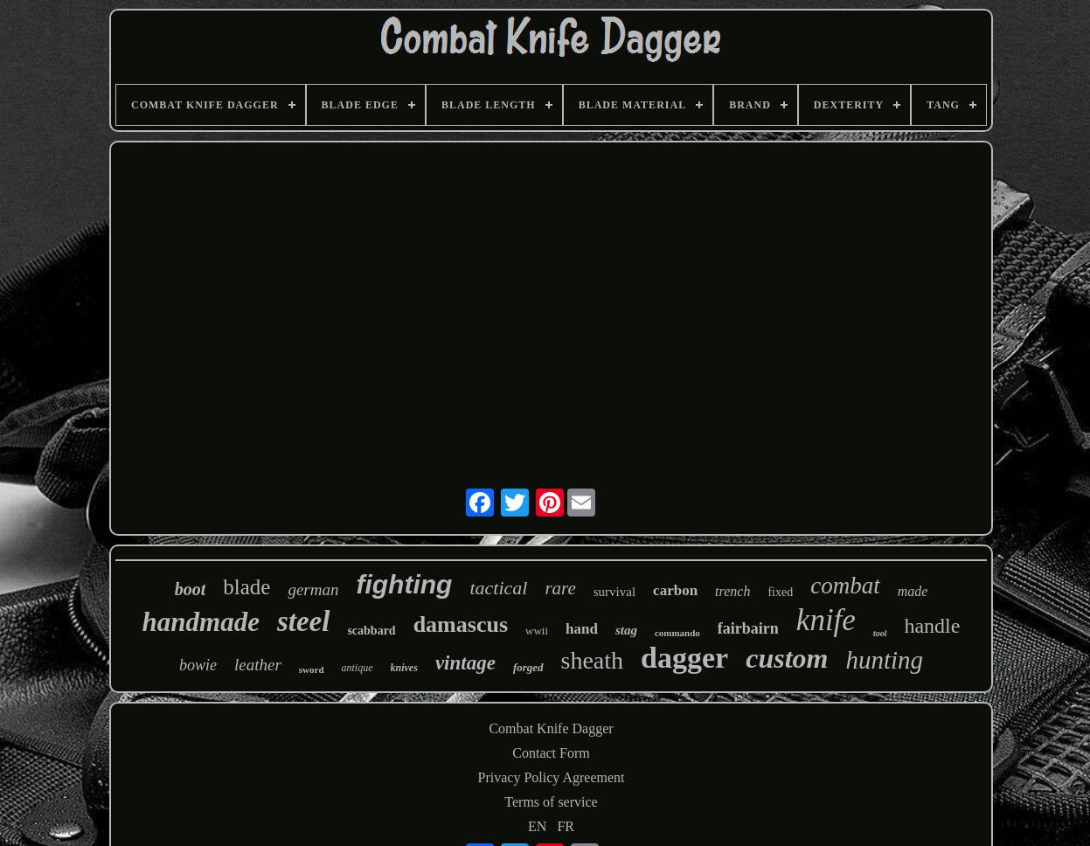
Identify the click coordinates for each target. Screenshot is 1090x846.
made (913, 591)
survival (614, 592)
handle (932, 625)
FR (565, 826)
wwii (536, 630)
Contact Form (550, 752)
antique (357, 668)
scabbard (371, 630)
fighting (404, 584)
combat (844, 585)
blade (246, 587)
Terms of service (550, 801)
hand (582, 629)
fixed (780, 592)
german (313, 589)
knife (826, 620)
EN (537, 826)
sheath (592, 660)
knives (404, 668)
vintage (465, 663)
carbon (675, 590)
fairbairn (748, 628)
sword (311, 669)
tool (880, 633)
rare (560, 588)
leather (257, 664)
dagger (684, 657)
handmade (201, 622)
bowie (198, 665)
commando (677, 633)
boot (190, 589)
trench (732, 591)
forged (528, 667)
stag (626, 630)
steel (303, 621)
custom (787, 658)
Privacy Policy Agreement (551, 777)
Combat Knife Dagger (551, 728)
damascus (460, 624)
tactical (498, 588)
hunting (884, 660)
